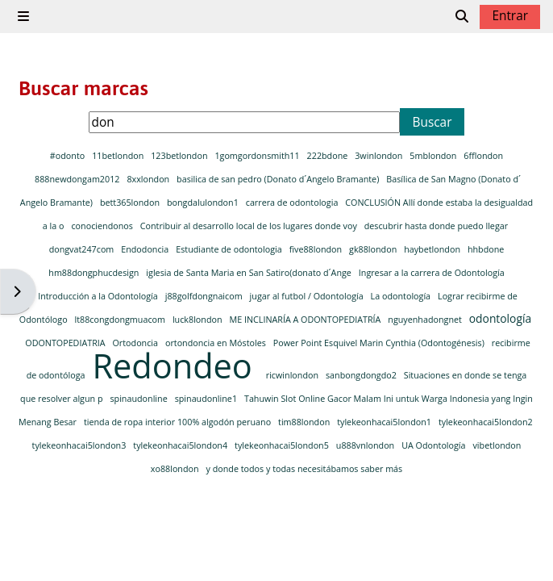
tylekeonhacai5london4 (181, 445)
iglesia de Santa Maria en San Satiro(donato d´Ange (249, 272)
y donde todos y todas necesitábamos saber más (304, 468)
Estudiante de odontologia (230, 249)
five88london (316, 249)
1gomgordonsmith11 (257, 155)
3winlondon (380, 155)
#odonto (68, 155)
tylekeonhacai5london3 (80, 445)
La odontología (402, 296)
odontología (500, 318)
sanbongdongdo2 (362, 375)
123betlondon (180, 155)
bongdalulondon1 (204, 202)
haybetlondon (433, 249)
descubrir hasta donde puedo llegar (436, 225)
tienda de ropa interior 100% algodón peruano (178, 422)
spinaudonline (139, 398)
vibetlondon (496, 445)
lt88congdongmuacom (121, 319)
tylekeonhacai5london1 (385, 422)
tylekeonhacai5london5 (283, 445)
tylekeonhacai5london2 (486, 422)
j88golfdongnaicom (205, 296)
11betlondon (119, 155)
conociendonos (103, 225)
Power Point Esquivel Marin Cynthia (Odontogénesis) (380, 342)
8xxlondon (149, 179)
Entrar (510, 15)
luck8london (198, 319)
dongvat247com (82, 249)
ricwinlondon (293, 375)
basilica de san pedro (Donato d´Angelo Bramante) (279, 179)
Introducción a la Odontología (99, 296)
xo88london (176, 468)
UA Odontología (434, 445)
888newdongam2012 (78, 179)
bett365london (131, 202)
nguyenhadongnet (426, 319)
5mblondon (434, 155)
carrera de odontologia (293, 202)
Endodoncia (146, 249)
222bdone (328, 155)
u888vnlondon (366, 445)
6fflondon (483, 155)
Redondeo (176, 365)
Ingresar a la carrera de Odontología (432, 272)
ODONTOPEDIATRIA (66, 342)
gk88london (374, 249)
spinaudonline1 (207, 398)
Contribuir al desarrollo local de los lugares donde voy (250, 225)
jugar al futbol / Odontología (308, 296)
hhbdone (486, 249)
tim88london (305, 422)
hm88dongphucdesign (94, 272)
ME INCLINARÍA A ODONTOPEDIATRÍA (306, 319)
